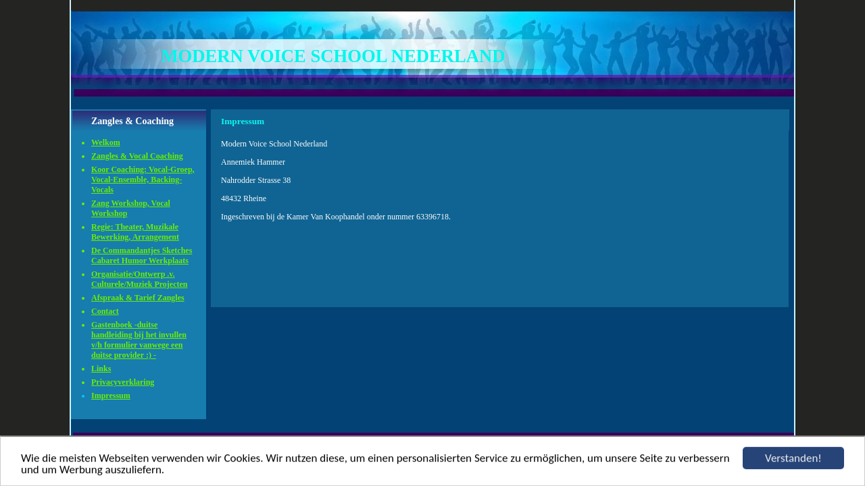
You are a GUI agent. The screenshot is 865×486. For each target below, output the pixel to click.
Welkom (105, 142)
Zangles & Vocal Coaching (137, 156)
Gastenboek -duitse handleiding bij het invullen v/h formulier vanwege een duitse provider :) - (139, 340)
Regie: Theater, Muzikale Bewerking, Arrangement (135, 232)
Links (101, 368)
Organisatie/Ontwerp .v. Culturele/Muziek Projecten (139, 279)
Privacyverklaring (122, 382)
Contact (105, 311)
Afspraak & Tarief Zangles (137, 297)
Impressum (110, 395)
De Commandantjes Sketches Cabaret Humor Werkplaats (141, 255)
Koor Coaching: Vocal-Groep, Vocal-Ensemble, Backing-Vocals (143, 179)
